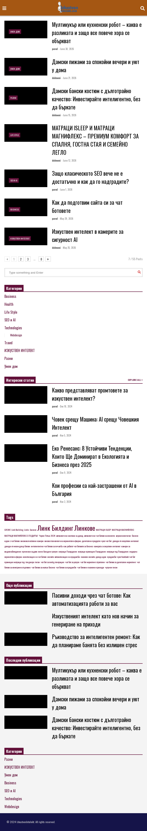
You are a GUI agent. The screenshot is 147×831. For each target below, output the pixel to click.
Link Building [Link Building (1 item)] (17, 529)
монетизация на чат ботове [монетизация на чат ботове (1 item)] (34, 556)
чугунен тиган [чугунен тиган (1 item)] (111, 567)
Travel (8, 342)
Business (14, 209)
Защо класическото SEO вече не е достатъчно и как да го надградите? (90, 177)
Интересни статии (20, 380)
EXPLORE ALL (135, 379)
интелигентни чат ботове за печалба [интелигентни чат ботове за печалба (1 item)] (46, 546)
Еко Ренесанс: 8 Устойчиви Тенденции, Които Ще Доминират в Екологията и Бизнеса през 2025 (92, 456)
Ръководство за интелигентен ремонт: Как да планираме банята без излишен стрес (96, 640)
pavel (55, 49)
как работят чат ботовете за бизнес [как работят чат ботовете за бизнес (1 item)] (78, 546)
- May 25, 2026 (69, 247)
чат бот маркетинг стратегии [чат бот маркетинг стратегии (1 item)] (92, 562)
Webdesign (16, 335)
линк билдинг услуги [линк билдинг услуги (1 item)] (48, 551)
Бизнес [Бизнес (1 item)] (33, 529)
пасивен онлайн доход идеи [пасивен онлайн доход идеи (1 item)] (93, 556)
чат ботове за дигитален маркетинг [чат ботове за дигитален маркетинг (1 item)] (121, 562)
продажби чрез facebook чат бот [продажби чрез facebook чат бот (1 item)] (121, 556)
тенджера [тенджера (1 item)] (30, 562)
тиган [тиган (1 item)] (37, 562)
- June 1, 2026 (65, 189)
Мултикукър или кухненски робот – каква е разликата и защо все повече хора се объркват (97, 32)
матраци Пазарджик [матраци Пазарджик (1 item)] (68, 551)
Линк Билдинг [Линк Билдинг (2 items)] (55, 528)
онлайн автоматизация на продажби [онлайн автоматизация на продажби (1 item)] (63, 556)
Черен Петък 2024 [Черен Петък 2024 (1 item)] (47, 535)
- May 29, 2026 (66, 218)
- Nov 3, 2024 (65, 501)
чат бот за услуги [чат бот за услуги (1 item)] (72, 562)
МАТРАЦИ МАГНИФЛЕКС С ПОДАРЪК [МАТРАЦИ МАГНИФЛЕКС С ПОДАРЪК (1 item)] (21, 535)
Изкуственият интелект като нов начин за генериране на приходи (95, 620)
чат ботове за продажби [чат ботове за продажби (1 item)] (66, 567)
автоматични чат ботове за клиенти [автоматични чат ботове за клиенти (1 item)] (99, 535)
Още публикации (19, 585)
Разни (13, 97)
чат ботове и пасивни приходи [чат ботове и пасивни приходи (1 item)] (90, 567)
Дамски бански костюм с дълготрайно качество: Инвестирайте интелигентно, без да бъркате (96, 99)
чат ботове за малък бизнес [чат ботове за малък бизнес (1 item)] (43, 567)
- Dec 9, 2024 (65, 472)
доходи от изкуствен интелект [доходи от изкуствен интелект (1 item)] (125, 541)
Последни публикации (23, 660)
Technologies (13, 327)
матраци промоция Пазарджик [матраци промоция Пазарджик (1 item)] (92, 551)
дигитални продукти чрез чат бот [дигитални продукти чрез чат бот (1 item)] (97, 541)
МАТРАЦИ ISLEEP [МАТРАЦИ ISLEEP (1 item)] (103, 529)
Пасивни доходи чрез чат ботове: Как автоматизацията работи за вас (91, 599)
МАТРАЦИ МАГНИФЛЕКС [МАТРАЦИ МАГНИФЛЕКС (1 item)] (123, 529)
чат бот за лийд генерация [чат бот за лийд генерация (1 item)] (52, 562)
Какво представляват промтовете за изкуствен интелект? (90, 394)
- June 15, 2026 (69, 115)
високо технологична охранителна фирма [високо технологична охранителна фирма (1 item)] (62, 541)
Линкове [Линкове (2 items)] (84, 528)
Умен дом (15, 31)
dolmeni (56, 78)
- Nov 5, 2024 (65, 435)
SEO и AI (13, 180)
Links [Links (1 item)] (26, 529)
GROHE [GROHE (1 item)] (7, 529)
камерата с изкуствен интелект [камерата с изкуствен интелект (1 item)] (107, 546)
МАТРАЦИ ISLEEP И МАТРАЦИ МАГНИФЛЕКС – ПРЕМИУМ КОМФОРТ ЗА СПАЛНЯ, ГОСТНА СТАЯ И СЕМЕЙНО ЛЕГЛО (95, 140)
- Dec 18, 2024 (65, 406)
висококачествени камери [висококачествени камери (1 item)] (32, 541)
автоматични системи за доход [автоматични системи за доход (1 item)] (69, 535)
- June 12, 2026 (69, 160)
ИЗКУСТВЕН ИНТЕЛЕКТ (19, 238)
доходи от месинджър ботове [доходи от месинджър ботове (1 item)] (17, 546)
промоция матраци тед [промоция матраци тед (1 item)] (14, 562)
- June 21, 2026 (69, 78)
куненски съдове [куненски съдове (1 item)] (29, 551)
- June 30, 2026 (66, 49)
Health (8, 304)
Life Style (14, 135)
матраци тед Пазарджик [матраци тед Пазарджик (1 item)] (118, 551)
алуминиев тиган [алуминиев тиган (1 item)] (123, 535)
